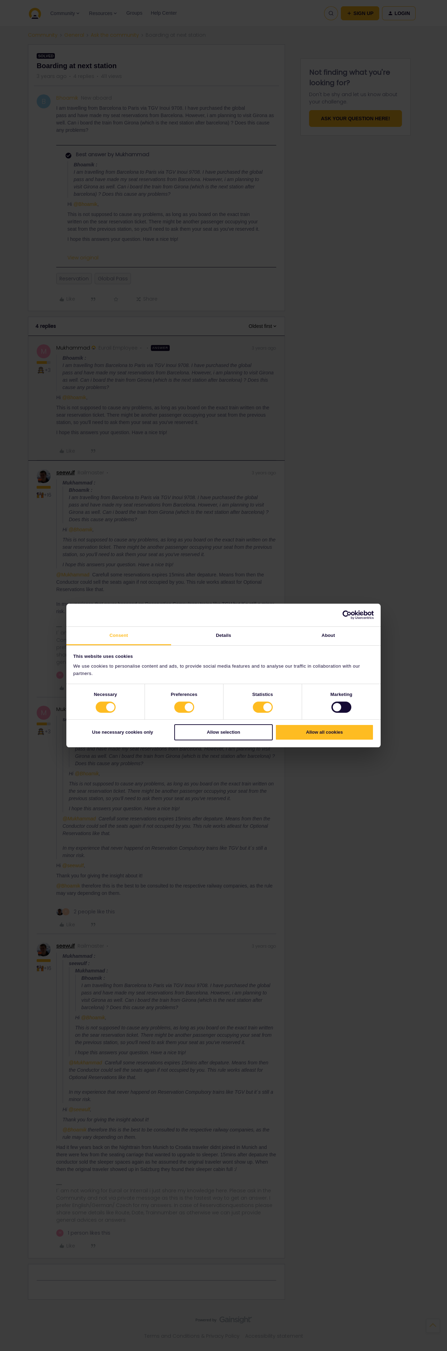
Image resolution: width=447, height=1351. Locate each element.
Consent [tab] (118, 635)
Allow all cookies (324, 732)
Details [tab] (223, 635)
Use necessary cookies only (122, 732)
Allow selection (223, 732)
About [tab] (328, 635)
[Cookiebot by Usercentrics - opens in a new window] (343, 614)
